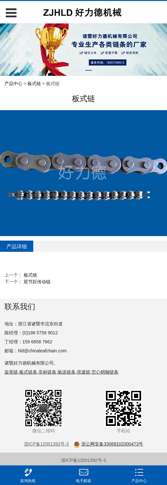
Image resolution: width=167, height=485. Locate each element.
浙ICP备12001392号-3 (83, 460)
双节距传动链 (37, 281)
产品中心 (13, 83)
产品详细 (16, 246)
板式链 (34, 83)
